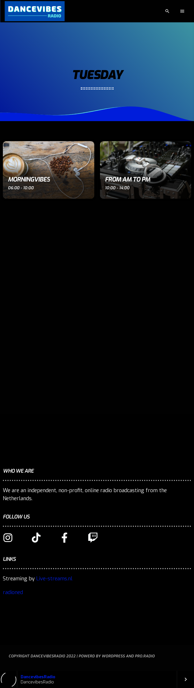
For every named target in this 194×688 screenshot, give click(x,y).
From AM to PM (127, 180)
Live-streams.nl (54, 578)
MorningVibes (29, 180)
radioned (13, 592)
